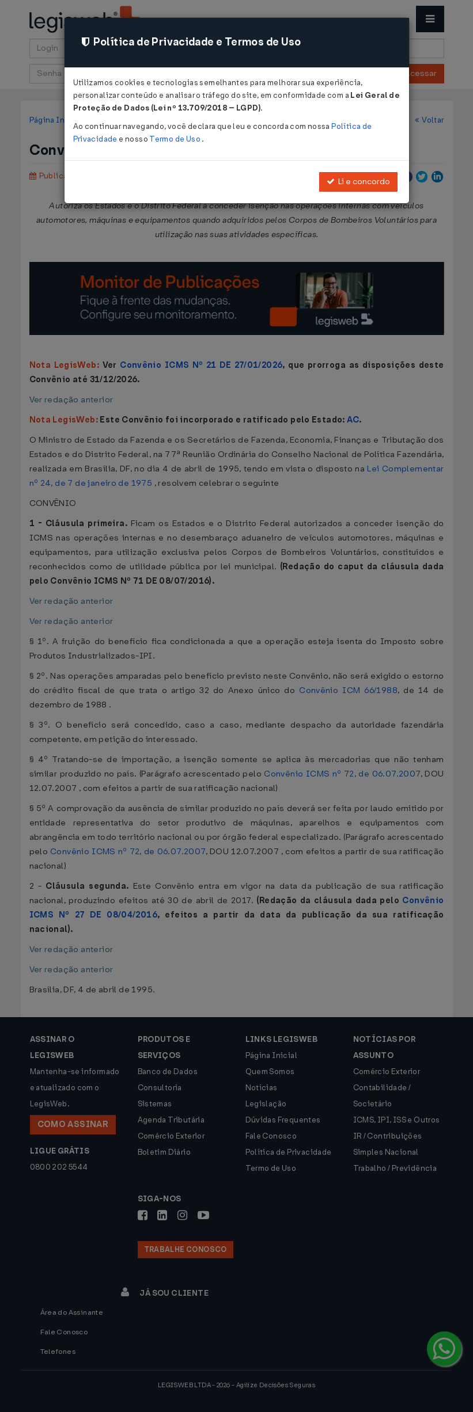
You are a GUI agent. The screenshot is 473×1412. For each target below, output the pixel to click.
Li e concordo (358, 181)
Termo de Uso (175, 139)
